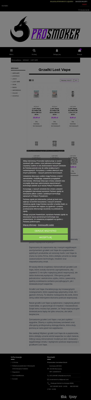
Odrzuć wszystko (45, 231)
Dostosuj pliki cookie (46, 225)
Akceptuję (45, 237)
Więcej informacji (29, 225)
